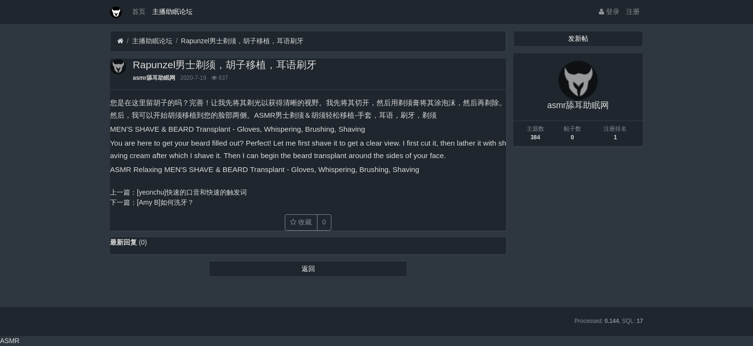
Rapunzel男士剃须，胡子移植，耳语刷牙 (242, 41)
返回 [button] (308, 268)
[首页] (120, 41)
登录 (609, 11)
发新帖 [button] (578, 38)
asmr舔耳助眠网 (154, 77)
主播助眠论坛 (172, 11)
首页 (139, 11)
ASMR (9, 341)
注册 (633, 11)
